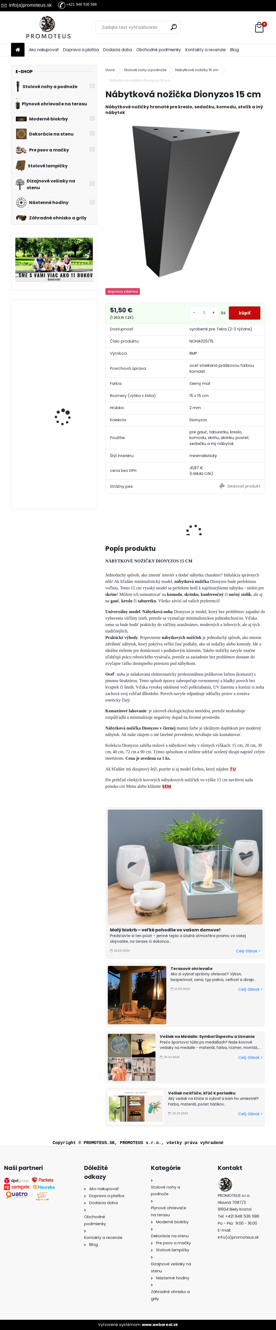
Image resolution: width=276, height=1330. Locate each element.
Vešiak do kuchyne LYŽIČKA (64, 392)
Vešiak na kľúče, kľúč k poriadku (202, 1093)
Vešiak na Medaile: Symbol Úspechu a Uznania (207, 1036)
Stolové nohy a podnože (145, 69)
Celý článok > (248, 951)
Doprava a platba (81, 50)
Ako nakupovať (44, 50)
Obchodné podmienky (158, 50)
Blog (234, 50)
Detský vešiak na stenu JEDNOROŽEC (68, 327)
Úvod (110, 69)
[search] (174, 27)
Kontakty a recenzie (205, 50)
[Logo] (48, 27)
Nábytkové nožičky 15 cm (196, 69)
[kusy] (202, 313)
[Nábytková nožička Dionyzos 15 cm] (185, 200)
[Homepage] (18, 50)
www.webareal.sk (160, 1324)
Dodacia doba (117, 50)
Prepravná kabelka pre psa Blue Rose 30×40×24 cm (68, 466)
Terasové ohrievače (192, 968)
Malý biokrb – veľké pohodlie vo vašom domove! (165, 930)
